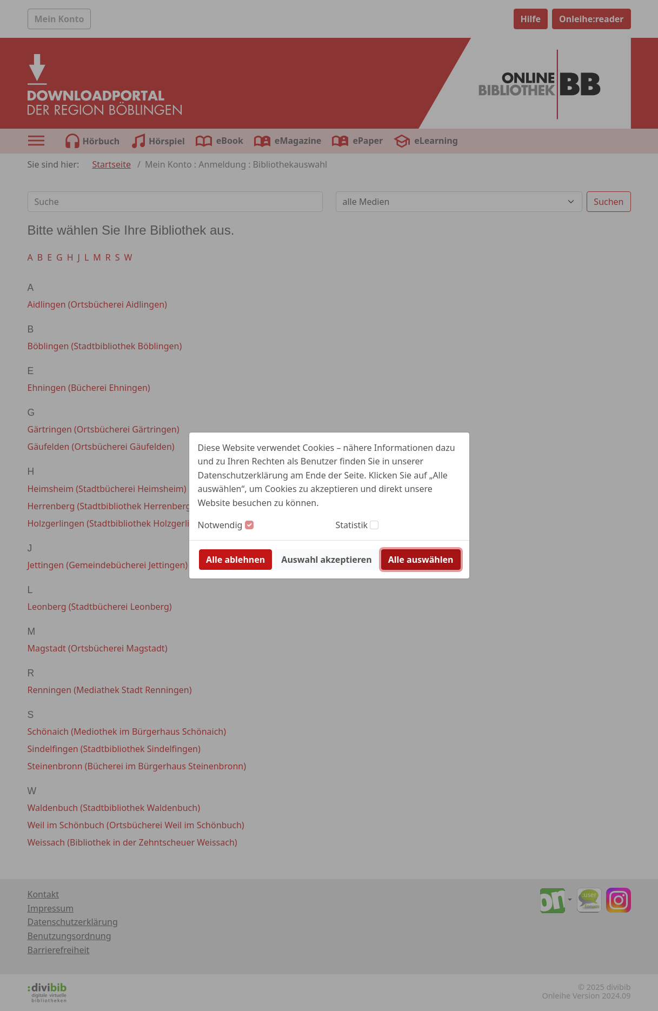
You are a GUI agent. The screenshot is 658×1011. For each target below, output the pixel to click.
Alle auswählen (421, 560)
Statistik (352, 525)
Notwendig (220, 525)
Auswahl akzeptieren (326, 560)
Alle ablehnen (235, 560)
